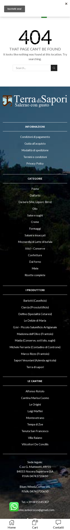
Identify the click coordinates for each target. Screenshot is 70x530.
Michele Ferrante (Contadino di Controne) (35, 347)
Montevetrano (35, 417)
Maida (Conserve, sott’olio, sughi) (35, 340)
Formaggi (35, 228)
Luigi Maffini (35, 411)
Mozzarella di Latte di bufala (35, 241)
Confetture (35, 255)
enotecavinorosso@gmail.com (35, 510)
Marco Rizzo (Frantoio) (35, 353)
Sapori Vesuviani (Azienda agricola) (35, 360)
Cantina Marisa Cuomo (35, 398)
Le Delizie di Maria (35, 320)
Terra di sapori (35, 367)
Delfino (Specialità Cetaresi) (35, 314)
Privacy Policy (35, 163)
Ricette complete (35, 275)
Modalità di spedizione (35, 150)
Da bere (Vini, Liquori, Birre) (35, 202)
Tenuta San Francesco (35, 431)
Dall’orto (35, 195)
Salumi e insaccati (35, 235)
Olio (35, 208)
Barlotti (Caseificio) (35, 300)
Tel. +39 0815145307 (35, 502)
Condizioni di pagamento (35, 136)
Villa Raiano (35, 437)
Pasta (35, 188)
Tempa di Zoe (35, 424)
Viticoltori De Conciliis (35, 444)
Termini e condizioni (35, 157)
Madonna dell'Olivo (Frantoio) (35, 334)
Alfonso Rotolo (35, 391)
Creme (35, 222)
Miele (35, 268)
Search (54, 68)
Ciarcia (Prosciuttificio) (35, 307)
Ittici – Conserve (35, 248)
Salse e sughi (35, 215)
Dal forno (35, 261)
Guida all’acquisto (35, 143)
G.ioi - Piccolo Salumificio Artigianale (35, 327)
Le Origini (35, 404)
